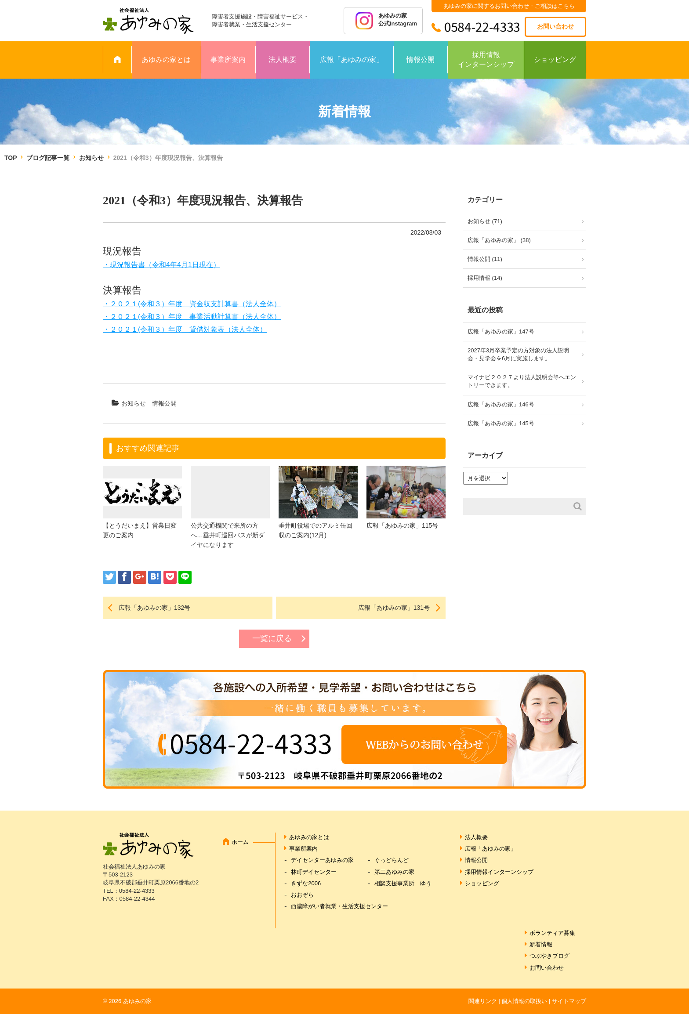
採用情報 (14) (485, 278)
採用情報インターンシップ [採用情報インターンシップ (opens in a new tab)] (499, 872)
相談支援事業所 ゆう (403, 883)
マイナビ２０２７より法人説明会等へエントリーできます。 (522, 381)
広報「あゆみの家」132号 (154, 607)
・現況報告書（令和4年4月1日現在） (161, 264)
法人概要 (282, 59)
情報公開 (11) (485, 259)
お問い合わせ (555, 26)
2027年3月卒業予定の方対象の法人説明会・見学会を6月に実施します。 (518, 354)
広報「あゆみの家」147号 (501, 331)
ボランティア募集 (552, 933)
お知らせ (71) (485, 221)
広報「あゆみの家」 (351, 59)
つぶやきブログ (549, 955)
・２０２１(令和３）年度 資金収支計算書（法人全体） (192, 304)
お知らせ (91, 157)
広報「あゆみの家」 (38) (499, 240)
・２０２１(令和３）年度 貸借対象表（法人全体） (185, 329)
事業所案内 (228, 59)
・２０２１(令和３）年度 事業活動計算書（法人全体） (192, 316)
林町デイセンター (314, 872)
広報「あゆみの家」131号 (394, 607)
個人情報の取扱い (524, 1001)
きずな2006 (306, 883)
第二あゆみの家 (394, 872)
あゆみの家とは (166, 59)
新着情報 (540, 944)
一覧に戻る (272, 638)
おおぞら (302, 894)
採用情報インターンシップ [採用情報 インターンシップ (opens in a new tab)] (486, 59)
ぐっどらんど (391, 860)
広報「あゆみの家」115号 (402, 525)
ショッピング (555, 59)
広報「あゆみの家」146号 (501, 404)
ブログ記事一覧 (47, 157)
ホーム (240, 842)
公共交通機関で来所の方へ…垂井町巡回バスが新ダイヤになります (228, 535)
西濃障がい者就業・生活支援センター (339, 906)
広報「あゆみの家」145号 (501, 423)
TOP (10, 157)
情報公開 (420, 59)
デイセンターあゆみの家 (322, 860)
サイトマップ (569, 1001)
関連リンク (482, 1001)
